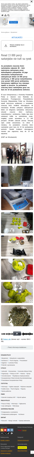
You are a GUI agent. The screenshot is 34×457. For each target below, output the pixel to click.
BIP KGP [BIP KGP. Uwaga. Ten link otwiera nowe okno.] (24, 430)
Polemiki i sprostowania (8, 365)
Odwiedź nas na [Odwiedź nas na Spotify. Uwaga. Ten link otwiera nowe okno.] (11, 433)
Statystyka (4, 383)
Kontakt (3, 417)
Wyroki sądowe (21, 397)
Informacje (5, 386)
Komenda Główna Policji (25, 371)
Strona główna (5, 32)
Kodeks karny (5, 389)
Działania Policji (6, 355)
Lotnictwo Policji (13, 363)
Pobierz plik (7, 339)
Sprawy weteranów (24, 420)
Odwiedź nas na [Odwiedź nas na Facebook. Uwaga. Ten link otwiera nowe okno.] (8, 430)
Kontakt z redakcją (5, 440)
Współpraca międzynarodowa (21, 376)
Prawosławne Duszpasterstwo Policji (12, 380)
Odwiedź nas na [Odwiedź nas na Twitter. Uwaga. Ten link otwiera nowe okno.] (5, 433)
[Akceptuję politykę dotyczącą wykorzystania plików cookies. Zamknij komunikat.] (31, 1)
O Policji (3, 368)
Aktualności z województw (17, 358)
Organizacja (5, 373)
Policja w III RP (14, 373)
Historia (22, 373)
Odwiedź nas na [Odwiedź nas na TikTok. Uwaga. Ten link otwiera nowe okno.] (8, 433)
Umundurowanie (6, 376)
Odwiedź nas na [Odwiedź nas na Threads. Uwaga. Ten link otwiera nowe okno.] (2, 433)
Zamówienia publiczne (7, 409)
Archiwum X (5, 360)
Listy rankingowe (6, 406)
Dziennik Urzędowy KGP (9, 397)
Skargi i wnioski (13, 420)
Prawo (3, 394)
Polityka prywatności (6, 453)
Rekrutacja (16, 406)
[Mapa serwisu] (5, 15)
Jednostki (4, 371)
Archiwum (21, 414)
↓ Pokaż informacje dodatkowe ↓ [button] (17, 347)
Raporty (23, 389)
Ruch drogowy (14, 360)
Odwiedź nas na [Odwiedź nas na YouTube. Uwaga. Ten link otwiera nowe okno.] (5, 430)
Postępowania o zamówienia (10, 412)
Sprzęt (28, 373)
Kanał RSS (2, 430)
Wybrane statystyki (26, 386)
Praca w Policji (5, 400)
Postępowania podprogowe (9, 414)
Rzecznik (4, 420)
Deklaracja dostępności (23, 440)
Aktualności (14, 32)
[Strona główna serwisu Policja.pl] (2, 15)
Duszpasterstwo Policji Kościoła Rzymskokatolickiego (17, 378)
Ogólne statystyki (14, 386)
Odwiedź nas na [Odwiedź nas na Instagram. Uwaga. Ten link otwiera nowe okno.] (11, 430)
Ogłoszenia (22, 403)
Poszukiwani (23, 360)
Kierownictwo (12, 371)
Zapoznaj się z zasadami (6, 451)
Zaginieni (4, 363)
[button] (30, 15)
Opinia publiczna (6, 391)
